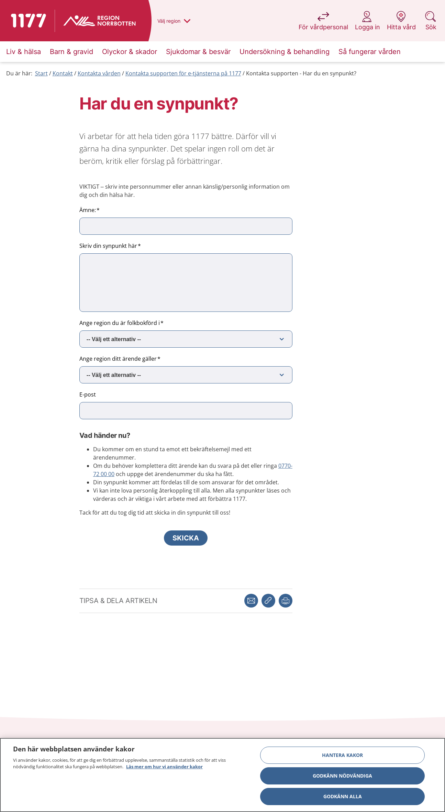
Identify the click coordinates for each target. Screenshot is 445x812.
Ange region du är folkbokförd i (119, 323)
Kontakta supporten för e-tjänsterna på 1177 (183, 73)
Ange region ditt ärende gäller (118, 358)
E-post (87, 394)
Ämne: (87, 210)
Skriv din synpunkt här (108, 246)
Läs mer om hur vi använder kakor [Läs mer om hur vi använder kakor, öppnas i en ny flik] (164, 767)
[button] (285, 601)
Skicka (186, 538)
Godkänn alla (342, 796)
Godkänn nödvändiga (342, 775)
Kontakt (63, 73)
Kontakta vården (99, 73)
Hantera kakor (342, 755)
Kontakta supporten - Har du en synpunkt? (301, 73)
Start (41, 73)
